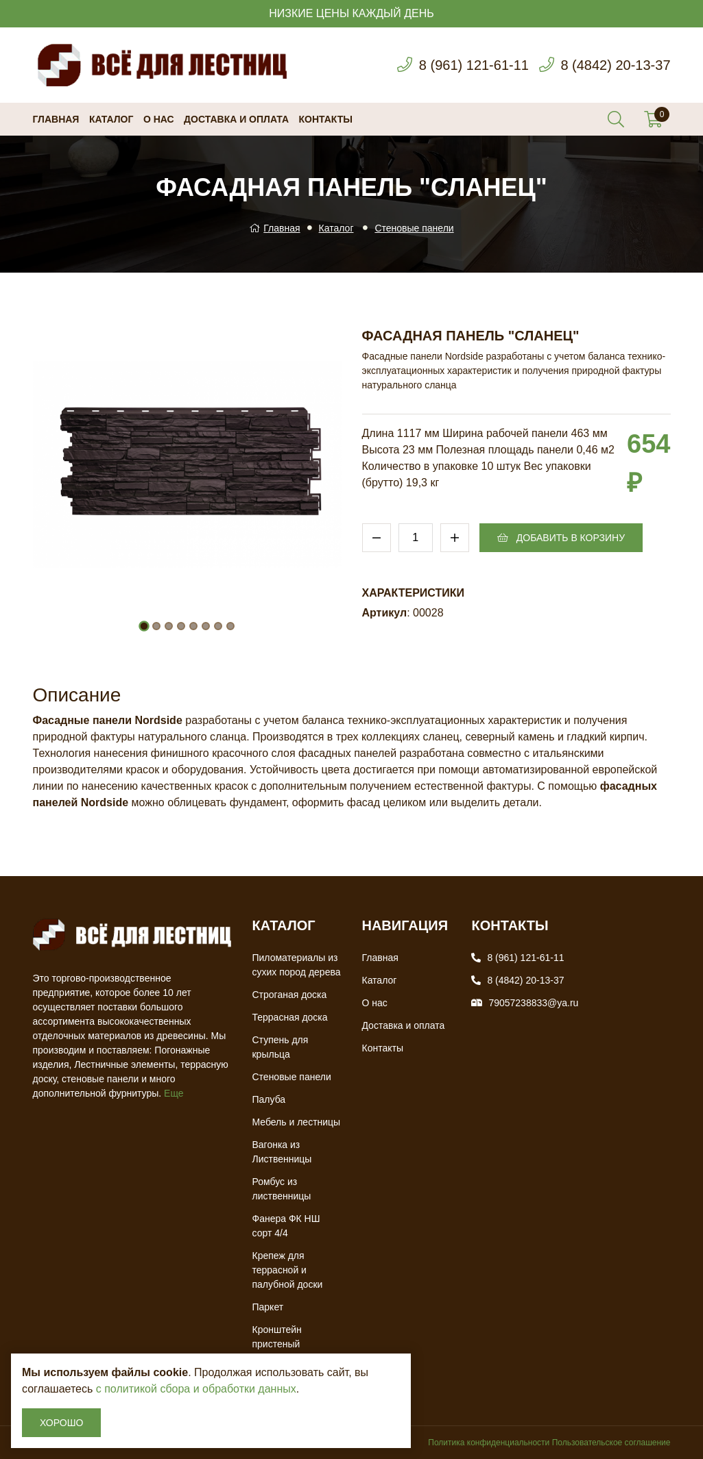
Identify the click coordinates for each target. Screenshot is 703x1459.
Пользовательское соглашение (611, 1442)
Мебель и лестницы (296, 1122)
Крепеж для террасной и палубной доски (287, 1270)
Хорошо (61, 1422)
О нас (158, 119)
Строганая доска (289, 994)
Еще (174, 1093)
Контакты (326, 119)
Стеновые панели (413, 228)
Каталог (111, 119)
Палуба (268, 1099)
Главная (56, 119)
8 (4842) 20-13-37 (615, 65)
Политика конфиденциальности (488, 1442)
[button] (144, 626)
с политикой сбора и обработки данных (196, 1389)
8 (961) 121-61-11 (474, 65)
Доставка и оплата (236, 119)
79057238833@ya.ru (533, 1002)
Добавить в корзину (561, 537)
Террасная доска (289, 1017)
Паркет (267, 1306)
